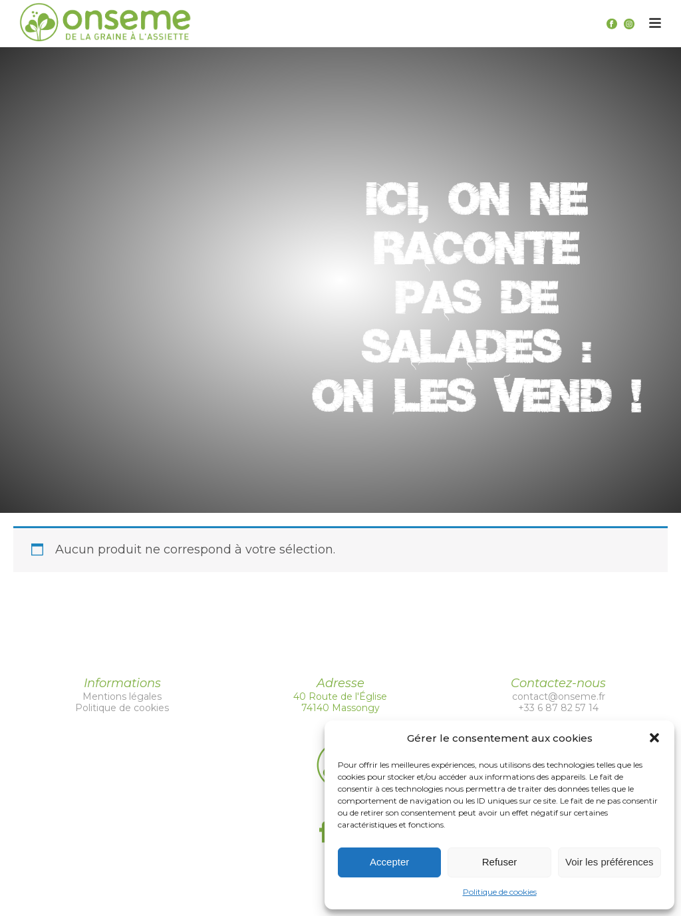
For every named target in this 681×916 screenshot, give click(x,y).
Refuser (499, 861)
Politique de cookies (500, 892)
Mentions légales (122, 696)
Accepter (389, 861)
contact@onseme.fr (558, 696)
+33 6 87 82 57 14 (558, 708)
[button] (654, 737)
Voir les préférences (609, 861)
